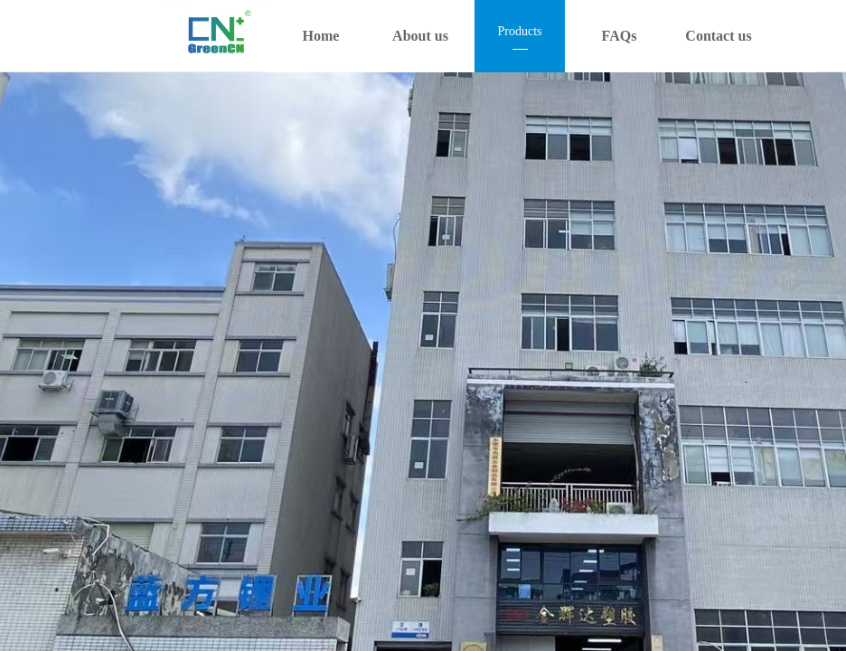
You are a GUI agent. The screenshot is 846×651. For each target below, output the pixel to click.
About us (420, 35)
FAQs (619, 35)
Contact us (718, 35)
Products (520, 31)
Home (321, 35)
